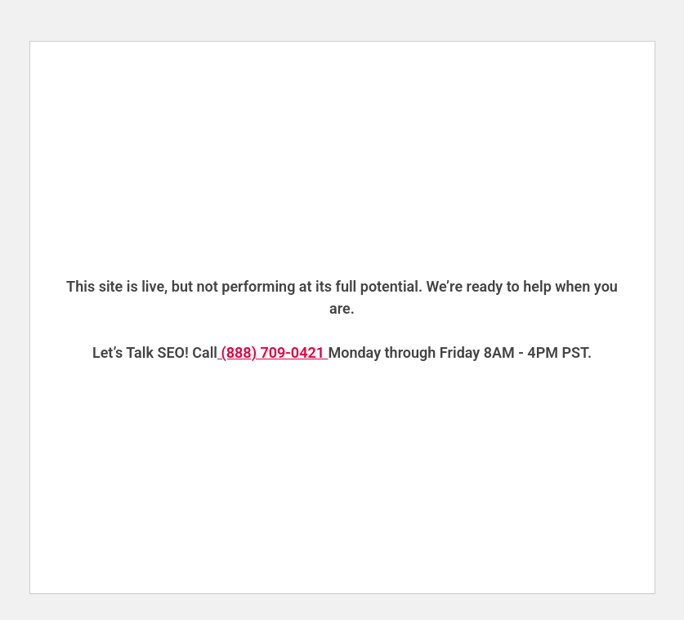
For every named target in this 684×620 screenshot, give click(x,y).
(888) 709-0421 (272, 352)
